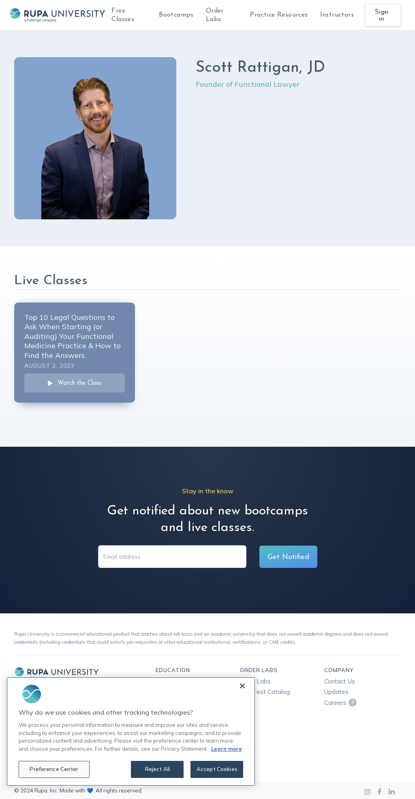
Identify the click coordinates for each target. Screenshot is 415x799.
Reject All (157, 769)
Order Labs (215, 15)
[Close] (242, 686)
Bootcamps (176, 15)
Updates (336, 692)
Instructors (337, 15)
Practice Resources (279, 15)
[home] (57, 15)
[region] (130, 731)
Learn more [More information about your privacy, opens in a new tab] (226, 748)
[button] (176, 15)
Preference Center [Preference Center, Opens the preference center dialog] (54, 769)
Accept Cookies (217, 769)
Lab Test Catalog (265, 692)
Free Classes (122, 15)
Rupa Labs (255, 681)
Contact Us (339, 681)
